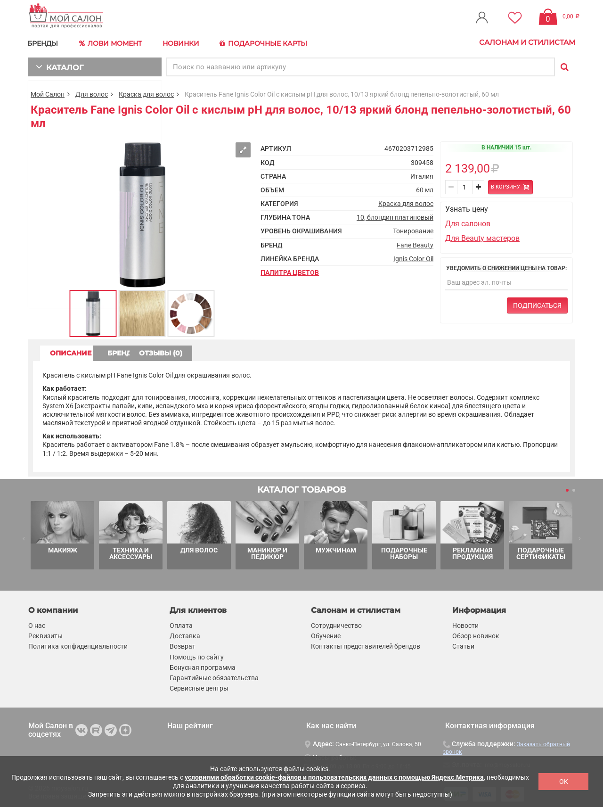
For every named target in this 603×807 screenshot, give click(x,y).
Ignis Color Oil (413, 257)
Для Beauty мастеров (482, 236)
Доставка (185, 634)
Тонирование (413, 229)
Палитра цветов (290, 270)
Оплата (181, 624)
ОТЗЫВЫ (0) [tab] (240, 351)
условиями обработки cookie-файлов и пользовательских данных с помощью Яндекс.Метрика (334, 777)
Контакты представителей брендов (365, 645)
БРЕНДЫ (45, 42)
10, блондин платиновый (395, 216)
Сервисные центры (199, 687)
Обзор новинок (475, 634)
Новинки (185, 42)
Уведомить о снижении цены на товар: (506, 266)
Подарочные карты (269, 42)
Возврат (183, 645)
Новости (465, 624)
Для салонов (467, 221)
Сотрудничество (336, 624)
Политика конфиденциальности (78, 645)
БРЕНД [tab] (159, 351)
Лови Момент (114, 42)
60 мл (424, 188)
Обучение (326, 634)
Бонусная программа (203, 665)
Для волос (91, 92)
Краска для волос (146, 92)
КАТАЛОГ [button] (57, 64)
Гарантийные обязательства (214, 676)
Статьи (463, 645)
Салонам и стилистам (527, 42)
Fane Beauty (415, 243)
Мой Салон (48, 92)
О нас (36, 624)
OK (563, 781)
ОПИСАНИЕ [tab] (77, 351)
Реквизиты (45, 634)
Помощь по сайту (197, 655)
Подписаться (537, 304)
